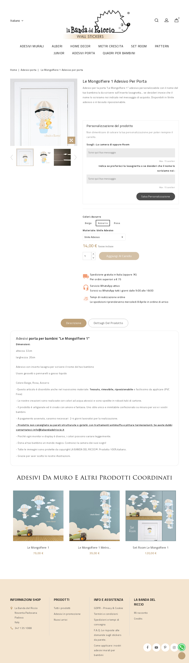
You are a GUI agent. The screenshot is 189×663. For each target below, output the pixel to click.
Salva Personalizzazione (155, 196)
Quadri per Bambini (119, 53)
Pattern (162, 46)
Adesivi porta (83, 53)
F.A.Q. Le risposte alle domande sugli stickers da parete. (107, 635)
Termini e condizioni (106, 614)
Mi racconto (141, 613)
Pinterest (165, 648)
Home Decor (80, 46)
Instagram (174, 648)
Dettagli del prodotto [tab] (111, 323)
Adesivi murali (32, 46)
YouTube (156, 648)
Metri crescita (110, 46)
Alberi (57, 46)
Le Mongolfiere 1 (38, 547)
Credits (138, 619)
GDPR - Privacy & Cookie (108, 608)
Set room (139, 46)
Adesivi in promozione (67, 614)
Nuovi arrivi (60, 620)
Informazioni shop (25, 599)
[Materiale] (104, 237)
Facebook (147, 648)
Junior (59, 53)
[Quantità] (87, 256)
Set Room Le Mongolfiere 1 (151, 547)
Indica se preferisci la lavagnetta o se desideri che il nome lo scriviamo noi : (137, 168)
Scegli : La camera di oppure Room (108, 144)
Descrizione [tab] (71, 323)
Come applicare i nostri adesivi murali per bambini (107, 650)
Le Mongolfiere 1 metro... (94, 547)
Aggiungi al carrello (119, 256)
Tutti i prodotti (62, 608)
